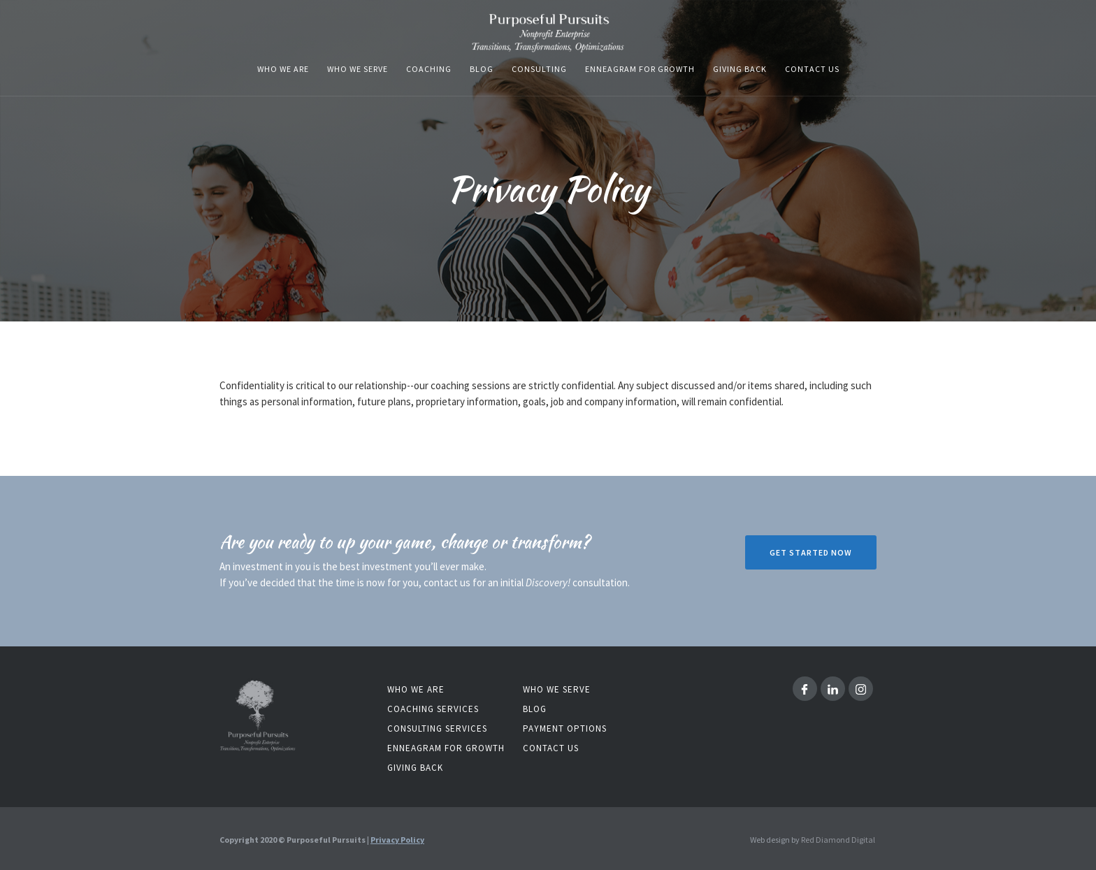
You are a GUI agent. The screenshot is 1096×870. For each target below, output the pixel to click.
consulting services (437, 728)
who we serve (357, 69)
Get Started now (811, 552)
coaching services (433, 709)
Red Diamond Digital (838, 839)
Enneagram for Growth (446, 748)
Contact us (812, 69)
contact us (551, 748)
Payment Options (565, 728)
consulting (539, 69)
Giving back (415, 768)
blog (481, 69)
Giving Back (740, 69)
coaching (429, 69)
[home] (548, 33)
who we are (283, 69)
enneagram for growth (640, 69)
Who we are (416, 689)
